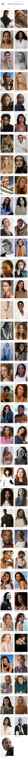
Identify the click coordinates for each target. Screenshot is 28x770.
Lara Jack (3, 382)
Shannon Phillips (5, 653)
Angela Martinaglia (6, 70)
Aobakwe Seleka (5, 91)
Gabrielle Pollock (5, 237)
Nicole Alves (4, 507)
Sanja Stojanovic (5, 632)
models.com (24, 1)
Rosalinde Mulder (19, 590)
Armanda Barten (5, 112)
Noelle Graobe (5, 528)
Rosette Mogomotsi (20, 611)
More (19, 8)
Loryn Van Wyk (19, 403)
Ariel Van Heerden (20, 91)
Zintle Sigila (4, 757)
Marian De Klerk (5, 465)
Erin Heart (3, 216)
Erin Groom (18, 195)
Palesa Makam (18, 549)
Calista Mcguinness (6, 153)
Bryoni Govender (19, 133)
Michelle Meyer (5, 486)
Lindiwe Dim (18, 382)
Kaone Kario (18, 320)
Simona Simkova (19, 653)
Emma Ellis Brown (5, 195)
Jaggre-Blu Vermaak (20, 278)
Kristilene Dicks (5, 361)
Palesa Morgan (5, 569)
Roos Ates (3, 590)
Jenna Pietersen (19, 299)
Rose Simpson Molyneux (7, 611)
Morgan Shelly (19, 486)
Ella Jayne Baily (19, 174)
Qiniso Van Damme (19, 569)
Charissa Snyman (19, 153)
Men (14, 8)
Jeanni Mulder (4, 299)
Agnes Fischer (5, 29)
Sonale (2, 715)
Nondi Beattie (4, 549)
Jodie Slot (3, 320)
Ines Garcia (18, 257)
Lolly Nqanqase (5, 403)
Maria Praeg (18, 445)
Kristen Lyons (18, 341)
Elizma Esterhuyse (6, 174)
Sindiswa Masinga (5, 694)
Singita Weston (19, 694)
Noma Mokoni (18, 528)
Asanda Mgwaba (19, 112)
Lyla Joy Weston (5, 445)
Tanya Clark (4, 736)
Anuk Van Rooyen (19, 70)
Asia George (4, 133)
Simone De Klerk (5, 673)
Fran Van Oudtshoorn (21, 216)
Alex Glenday (18, 29)
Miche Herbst (18, 465)
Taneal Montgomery (20, 715)
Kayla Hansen (4, 341)
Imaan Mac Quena (19, 237)
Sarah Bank (18, 632)
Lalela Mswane (19, 361)
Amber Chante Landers (21, 49)
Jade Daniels (4, 278)
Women (8, 8)
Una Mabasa (18, 736)
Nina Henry (18, 507)
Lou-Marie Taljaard (6, 424)
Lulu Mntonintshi (19, 424)
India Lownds (4, 257)
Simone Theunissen (20, 673)
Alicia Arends (4, 49)
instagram (16, 1)
